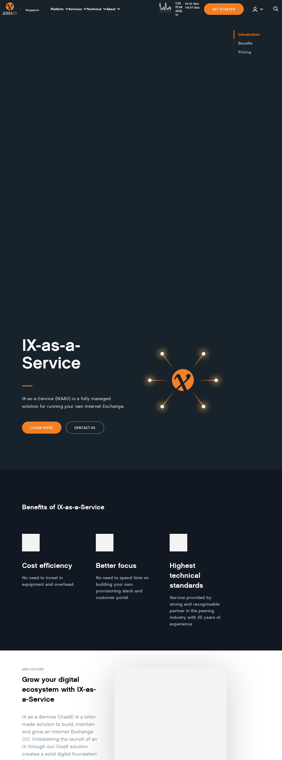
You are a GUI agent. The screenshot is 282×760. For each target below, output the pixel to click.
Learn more (41, 427)
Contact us (85, 427)
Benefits (245, 43)
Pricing (244, 52)
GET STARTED (223, 9)
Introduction (249, 34)
